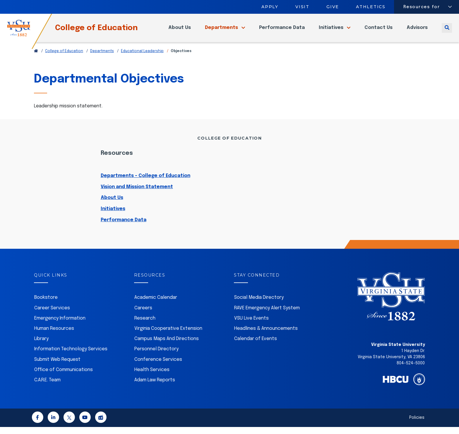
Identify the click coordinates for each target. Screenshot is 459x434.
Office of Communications (63, 376)
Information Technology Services (70, 356)
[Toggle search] (447, 31)
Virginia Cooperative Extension (168, 335)
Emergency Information (59, 325)
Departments (222, 31)
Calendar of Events (255, 345)
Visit (302, 6)
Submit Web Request (57, 366)
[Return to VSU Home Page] (36, 58)
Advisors (417, 31)
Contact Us (378, 31)
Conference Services (158, 366)
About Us (179, 31)
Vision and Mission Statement (137, 193)
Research (144, 325)
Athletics (371, 6)
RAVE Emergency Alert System (267, 315)
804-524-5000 (411, 370)
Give (332, 6)
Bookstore (46, 304)
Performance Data (282, 31)
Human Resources (54, 335)
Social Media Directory (259, 304)
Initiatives (332, 31)
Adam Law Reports (154, 387)
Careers (143, 315)
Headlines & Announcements (266, 335)
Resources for (421, 7)
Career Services (52, 315)
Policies (416, 425)
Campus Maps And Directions (166, 345)
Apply (269, 6)
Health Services (151, 376)
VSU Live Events (251, 325)
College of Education (106, 31)
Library (41, 345)
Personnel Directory (156, 356)
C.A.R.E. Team (47, 387)
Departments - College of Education (145, 182)
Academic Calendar (155, 304)
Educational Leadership (142, 58)
